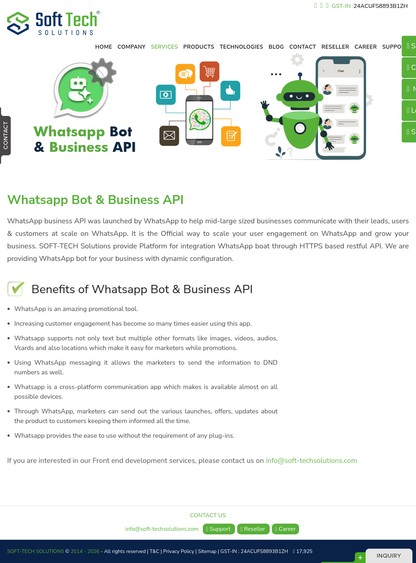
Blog (276, 46)
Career (365, 46)
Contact (302, 46)
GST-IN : (370, 6)
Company (132, 46)
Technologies (241, 46)
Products (199, 46)
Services (164, 46)
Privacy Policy (178, 551)
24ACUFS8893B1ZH (380, 6)
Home (103, 46)
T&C (154, 551)
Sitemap (207, 551)
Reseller (335, 46)
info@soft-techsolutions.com (311, 458)
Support (395, 46)
